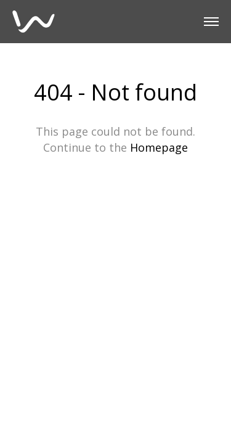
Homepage (159, 147)
